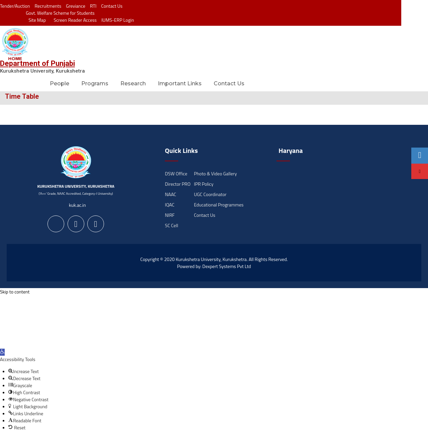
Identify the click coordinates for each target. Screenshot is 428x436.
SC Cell (171, 225)
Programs (94, 83)
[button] (2, 352)
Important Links (180, 83)
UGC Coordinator (210, 194)
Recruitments (48, 5)
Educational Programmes (218, 204)
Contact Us (111, 5)
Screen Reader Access (73, 19)
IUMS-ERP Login (117, 19)
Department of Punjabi (37, 63)
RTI (93, 5)
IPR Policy (203, 183)
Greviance (75, 5)
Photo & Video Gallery (215, 173)
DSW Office (176, 173)
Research (133, 83)
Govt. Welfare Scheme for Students (60, 12)
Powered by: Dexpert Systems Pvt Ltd (214, 266)
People (59, 83)
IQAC (169, 204)
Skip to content (14, 291)
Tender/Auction (15, 5)
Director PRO (177, 183)
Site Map (35, 19)
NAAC (170, 194)
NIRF (170, 215)
